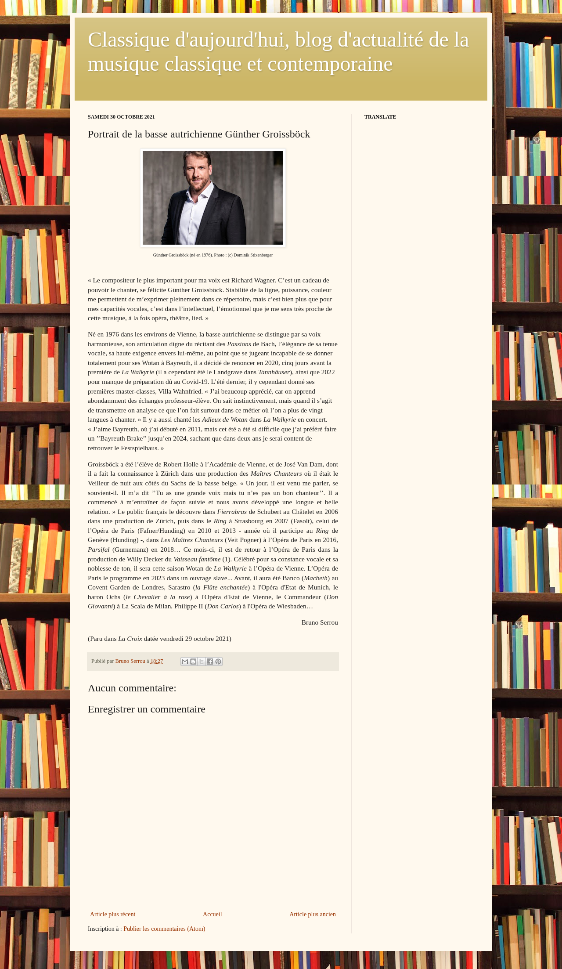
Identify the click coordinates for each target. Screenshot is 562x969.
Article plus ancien (312, 914)
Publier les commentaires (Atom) (164, 929)
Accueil (212, 914)
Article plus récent (112, 914)
